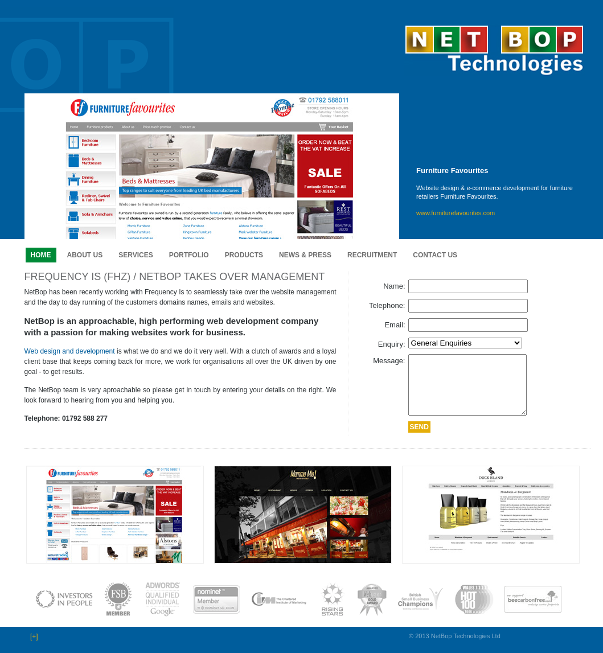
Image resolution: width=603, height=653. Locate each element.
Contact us (435, 255)
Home (41, 255)
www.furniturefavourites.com (455, 213)
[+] (34, 636)
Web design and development (69, 351)
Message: (389, 360)
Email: (394, 325)
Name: (394, 286)
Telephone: (387, 305)
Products (244, 255)
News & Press (305, 255)
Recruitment (372, 255)
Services (135, 255)
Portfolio (189, 255)
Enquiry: (391, 344)
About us (85, 255)
